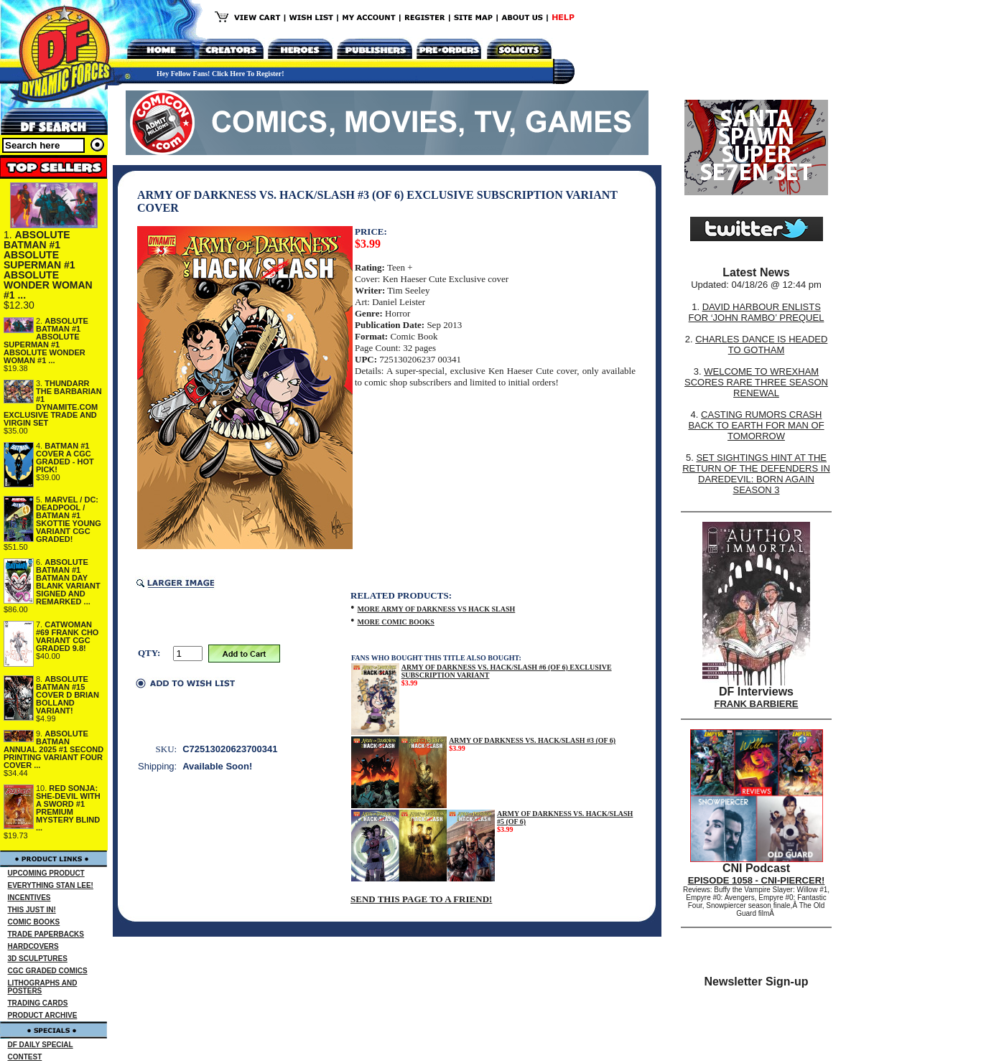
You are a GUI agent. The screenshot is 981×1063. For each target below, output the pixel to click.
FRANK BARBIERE (757, 703)
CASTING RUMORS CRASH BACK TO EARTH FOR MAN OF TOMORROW (756, 425)
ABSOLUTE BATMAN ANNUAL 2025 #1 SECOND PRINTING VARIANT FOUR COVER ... (53, 749)
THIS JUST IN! (32, 910)
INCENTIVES (29, 898)
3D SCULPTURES (38, 959)
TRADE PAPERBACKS (46, 934)
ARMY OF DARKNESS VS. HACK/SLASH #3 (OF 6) (532, 740)
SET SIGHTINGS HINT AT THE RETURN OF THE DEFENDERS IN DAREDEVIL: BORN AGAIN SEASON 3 (756, 473)
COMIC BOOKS (34, 922)
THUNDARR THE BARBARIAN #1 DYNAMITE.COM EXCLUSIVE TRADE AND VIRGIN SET (53, 403)
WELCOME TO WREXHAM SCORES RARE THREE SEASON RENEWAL (756, 382)
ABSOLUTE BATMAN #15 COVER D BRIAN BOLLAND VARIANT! (67, 695)
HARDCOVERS (33, 946)
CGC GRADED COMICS (48, 971)
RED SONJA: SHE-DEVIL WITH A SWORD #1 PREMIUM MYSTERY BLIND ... (68, 808)
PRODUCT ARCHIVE (43, 1015)
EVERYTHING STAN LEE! (50, 885)
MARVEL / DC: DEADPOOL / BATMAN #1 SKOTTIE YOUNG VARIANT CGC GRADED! (68, 519)
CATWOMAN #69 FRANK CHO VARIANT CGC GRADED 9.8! (67, 636)
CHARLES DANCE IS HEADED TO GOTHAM (761, 344)
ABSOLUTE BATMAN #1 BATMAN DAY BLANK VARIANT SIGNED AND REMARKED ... (68, 582)
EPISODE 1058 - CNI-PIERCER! (756, 880)
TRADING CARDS (38, 1003)
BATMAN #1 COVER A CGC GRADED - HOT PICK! (65, 457)
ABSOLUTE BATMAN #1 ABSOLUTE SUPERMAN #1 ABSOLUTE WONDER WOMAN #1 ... (48, 265)
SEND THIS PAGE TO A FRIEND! (421, 899)
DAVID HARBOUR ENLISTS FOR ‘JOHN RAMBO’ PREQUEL (756, 312)
